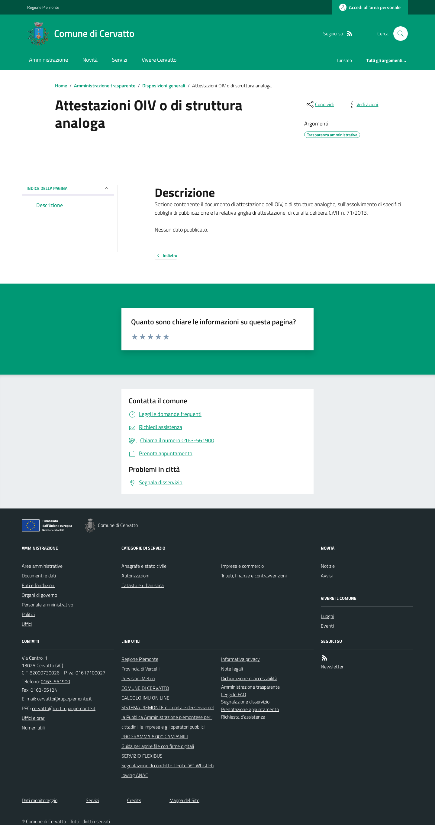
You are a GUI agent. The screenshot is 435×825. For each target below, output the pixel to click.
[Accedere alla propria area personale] (370, 7)
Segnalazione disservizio (245, 701)
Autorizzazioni (135, 575)
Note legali (232, 668)
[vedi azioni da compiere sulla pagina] (362, 104)
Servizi (119, 60)
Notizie (328, 566)
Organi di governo (39, 595)
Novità (90, 60)
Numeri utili (33, 727)
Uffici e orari (33, 718)
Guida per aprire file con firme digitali (157, 746)
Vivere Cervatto (159, 60)
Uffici (27, 624)
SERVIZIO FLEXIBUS (142, 755)
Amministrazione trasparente (104, 85)
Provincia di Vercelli (140, 668)
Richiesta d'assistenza (243, 716)
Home (61, 85)
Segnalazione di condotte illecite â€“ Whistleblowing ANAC (167, 770)
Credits (134, 800)
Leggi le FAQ (233, 694)
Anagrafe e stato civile (143, 566)
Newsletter (332, 666)
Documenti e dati (39, 575)
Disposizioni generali (163, 85)
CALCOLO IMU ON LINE (145, 697)
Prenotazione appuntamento (250, 709)
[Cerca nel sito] (398, 33)
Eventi (327, 625)
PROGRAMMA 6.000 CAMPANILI (154, 736)
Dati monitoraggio (39, 800)
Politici (28, 614)
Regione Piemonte (43, 7)
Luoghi (327, 616)
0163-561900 (55, 681)
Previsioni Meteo (138, 678)
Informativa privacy (240, 659)
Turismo (344, 60)
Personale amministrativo (47, 604)
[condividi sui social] (319, 104)
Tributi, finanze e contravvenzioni (254, 575)
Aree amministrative (42, 566)
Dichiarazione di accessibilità (249, 678)
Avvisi (327, 575)
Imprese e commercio (242, 566)
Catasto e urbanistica (142, 585)
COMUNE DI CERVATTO (145, 688)
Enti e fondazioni (38, 585)
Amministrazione (48, 60)
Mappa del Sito (184, 800)
